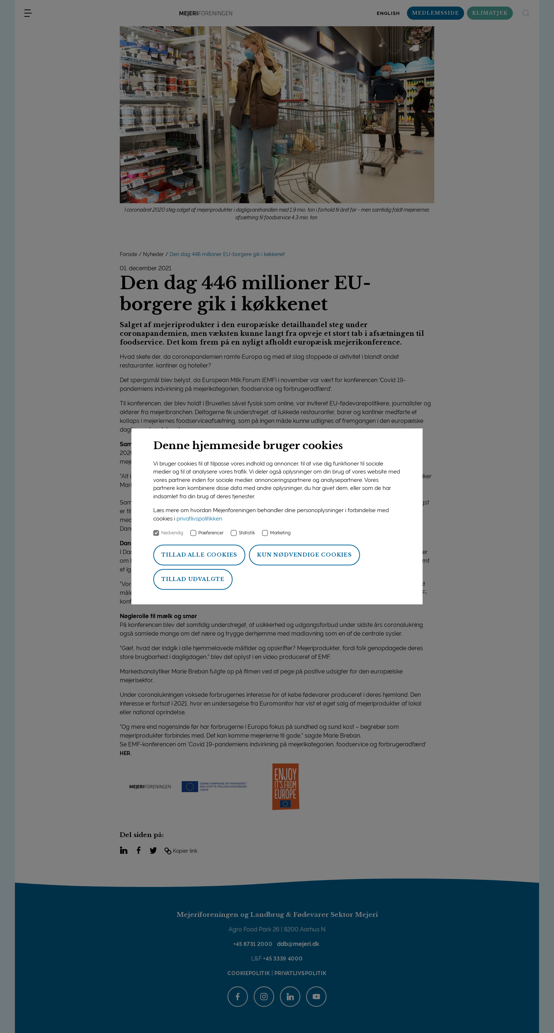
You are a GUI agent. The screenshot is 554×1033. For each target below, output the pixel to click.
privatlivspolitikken (199, 518)
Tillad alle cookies (199, 555)
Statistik (247, 533)
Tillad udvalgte (193, 579)
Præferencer (210, 533)
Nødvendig (172, 533)
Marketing (280, 533)
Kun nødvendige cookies (304, 555)
